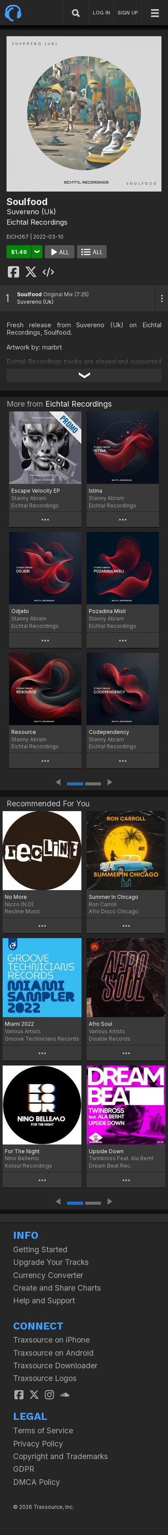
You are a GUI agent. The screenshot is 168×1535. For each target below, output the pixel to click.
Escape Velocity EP (35, 490)
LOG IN (101, 13)
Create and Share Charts (57, 1287)
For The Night (22, 1151)
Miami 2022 (19, 1024)
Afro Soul (100, 1024)
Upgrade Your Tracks (51, 1262)
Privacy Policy (38, 1443)
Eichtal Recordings (37, 222)
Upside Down (106, 1151)
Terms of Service (43, 1430)
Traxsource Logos (45, 1378)
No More (16, 897)
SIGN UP (128, 13)
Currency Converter (48, 1275)
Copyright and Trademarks (60, 1456)
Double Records (110, 1038)
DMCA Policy (36, 1482)
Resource (23, 732)
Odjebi (20, 611)
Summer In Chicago (113, 897)
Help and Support (44, 1300)
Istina (95, 490)
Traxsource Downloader (55, 1365)
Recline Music (22, 911)
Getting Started (40, 1249)
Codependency (109, 732)
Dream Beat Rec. (110, 1165)
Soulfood (29, 294)
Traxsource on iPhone (51, 1339)
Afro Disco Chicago (113, 911)
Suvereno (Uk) (31, 211)
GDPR (23, 1468)
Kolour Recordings (28, 1165)
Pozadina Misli (107, 611)
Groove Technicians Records (42, 1038)
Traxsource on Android (53, 1352)
